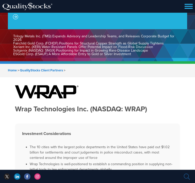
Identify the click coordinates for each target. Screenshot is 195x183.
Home (12, 70)
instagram (37, 176)
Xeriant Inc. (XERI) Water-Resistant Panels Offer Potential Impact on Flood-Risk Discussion (83, 47)
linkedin (27, 176)
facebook (17, 176)
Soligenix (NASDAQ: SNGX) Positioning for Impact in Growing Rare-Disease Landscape (80, 50)
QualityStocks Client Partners (41, 70)
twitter (7, 176)
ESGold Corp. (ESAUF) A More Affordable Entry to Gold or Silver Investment (72, 54)
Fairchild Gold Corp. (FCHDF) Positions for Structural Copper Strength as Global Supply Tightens (88, 43)
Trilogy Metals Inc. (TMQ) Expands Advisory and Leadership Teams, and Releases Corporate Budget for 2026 (93, 38)
